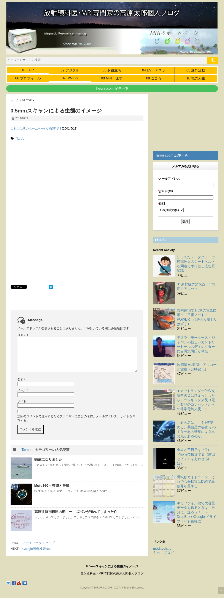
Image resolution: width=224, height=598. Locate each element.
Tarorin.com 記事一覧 (111, 88)
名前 (21, 379)
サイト (21, 401)
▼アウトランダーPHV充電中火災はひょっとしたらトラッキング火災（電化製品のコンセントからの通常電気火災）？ (196, 400)
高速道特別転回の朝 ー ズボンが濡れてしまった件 (75, 512)
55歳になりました (48, 459)
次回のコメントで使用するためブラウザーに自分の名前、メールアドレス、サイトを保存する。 (76, 418)
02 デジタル (69, 70)
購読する (163, 240)
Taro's (20, 138)
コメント (23, 335)
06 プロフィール (28, 78)
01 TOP (28, 70)
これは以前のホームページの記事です (36, 128)
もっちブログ (163, 552)
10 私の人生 (195, 78)
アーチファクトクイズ (38, 543)
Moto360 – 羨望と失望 (52, 485)
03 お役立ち (111, 70)
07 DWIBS (70, 78)
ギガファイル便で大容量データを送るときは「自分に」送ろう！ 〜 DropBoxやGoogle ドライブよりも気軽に (196, 512)
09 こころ (153, 78)
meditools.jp (162, 548)
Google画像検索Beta (37, 549)
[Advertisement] (47, 180)
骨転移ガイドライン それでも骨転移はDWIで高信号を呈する (196, 481)
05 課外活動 (195, 70)
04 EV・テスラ (153, 70)
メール (22, 390)
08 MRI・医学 (112, 78)
